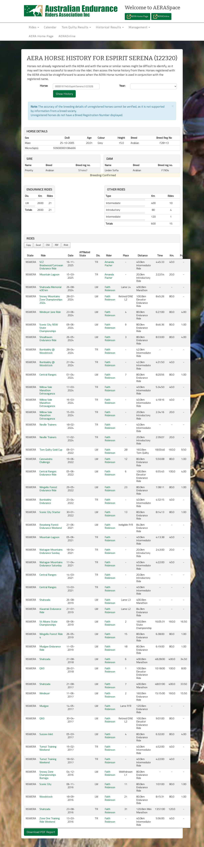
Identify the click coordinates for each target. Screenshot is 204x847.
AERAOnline (161, 16)
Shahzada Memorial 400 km (50, 288)
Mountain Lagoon (49, 274)
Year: (122, 86)
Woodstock (45, 797)
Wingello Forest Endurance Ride (48, 488)
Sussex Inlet (46, 734)
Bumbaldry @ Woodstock (47, 351)
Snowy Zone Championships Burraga (47, 775)
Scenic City (45, 784)
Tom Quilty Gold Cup (50, 450)
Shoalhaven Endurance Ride (47, 338)
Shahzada (44, 600)
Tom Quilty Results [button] (76, 27)
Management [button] (139, 27)
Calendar (50, 27)
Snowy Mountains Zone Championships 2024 (50, 299)
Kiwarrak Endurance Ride (50, 610)
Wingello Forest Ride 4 (51, 635)
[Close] (173, 106)
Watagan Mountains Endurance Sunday (51, 551)
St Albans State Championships (48, 623)
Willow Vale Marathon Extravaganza (47, 390)
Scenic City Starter (49, 512)
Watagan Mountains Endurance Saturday (51, 563)
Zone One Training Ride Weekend (49, 819)
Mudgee (44, 706)
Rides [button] (34, 27)
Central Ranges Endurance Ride (47, 472)
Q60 (41, 668)
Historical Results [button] (110, 27)
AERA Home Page (137, 16)
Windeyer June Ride (50, 312)
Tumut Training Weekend (47, 748)
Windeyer (44, 693)
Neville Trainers (47, 424)
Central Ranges (47, 374)
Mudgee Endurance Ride (50, 648)
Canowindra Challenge (45, 460)
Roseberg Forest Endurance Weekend (50, 526)
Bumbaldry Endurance (45, 501)
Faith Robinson (110, 288)
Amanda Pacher (109, 263)
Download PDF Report (41, 832)
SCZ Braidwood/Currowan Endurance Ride (51, 265)
